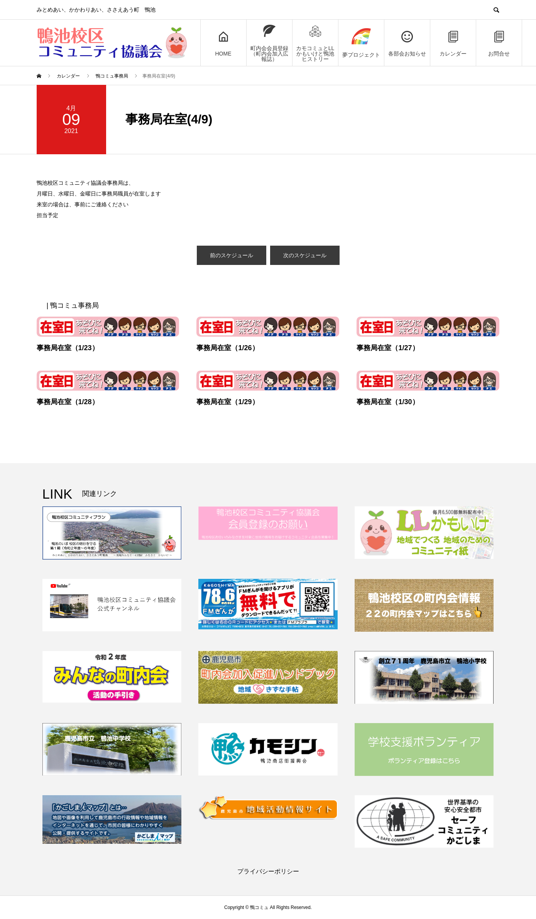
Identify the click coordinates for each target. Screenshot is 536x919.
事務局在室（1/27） (388, 348)
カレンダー (453, 43)
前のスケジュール (231, 255)
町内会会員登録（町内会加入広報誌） (269, 43)
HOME (223, 43)
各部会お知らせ (407, 43)
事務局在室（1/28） (68, 402)
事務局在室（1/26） (227, 348)
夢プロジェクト (361, 43)
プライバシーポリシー (268, 871)
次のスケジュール (304, 255)
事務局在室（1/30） (388, 402)
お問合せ (499, 43)
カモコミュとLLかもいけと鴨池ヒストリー (315, 43)
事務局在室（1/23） (68, 348)
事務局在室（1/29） (227, 402)
